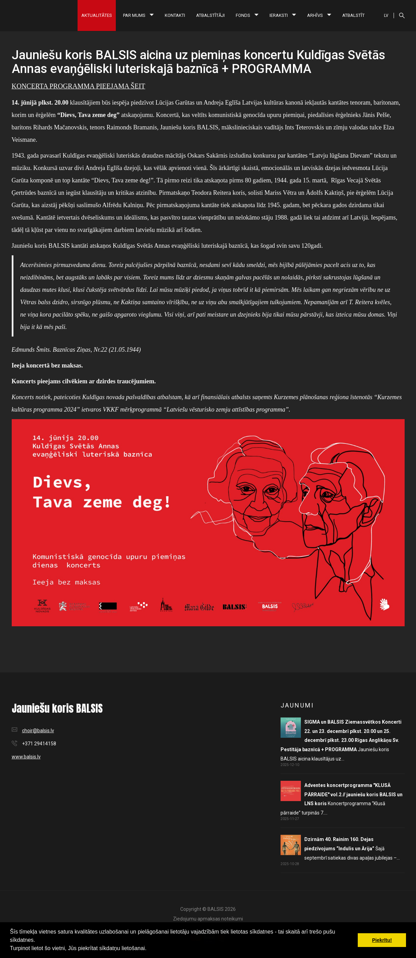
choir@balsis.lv (38, 730)
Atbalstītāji (210, 15)
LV (386, 15)
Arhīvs (319, 15)
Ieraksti (283, 15)
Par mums (138, 15)
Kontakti (175, 15)
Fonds (247, 15)
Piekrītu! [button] (382, 940)
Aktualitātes (96, 15)
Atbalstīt (353, 15)
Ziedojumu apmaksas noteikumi (208, 919)
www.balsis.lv (26, 756)
